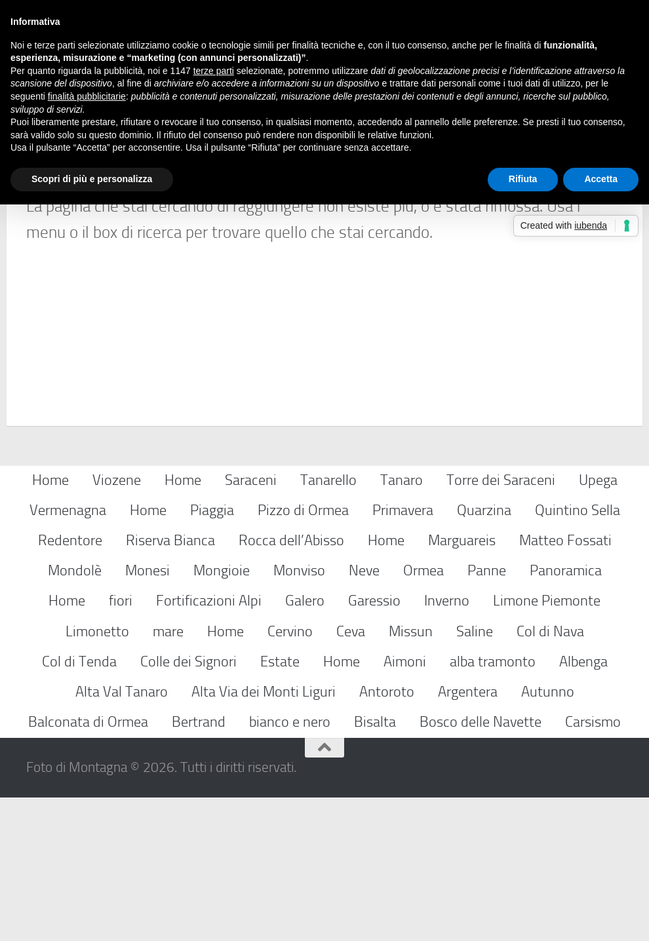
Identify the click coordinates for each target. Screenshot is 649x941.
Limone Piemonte (546, 745)
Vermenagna (68, 654)
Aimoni (405, 805)
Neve (364, 714)
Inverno (446, 745)
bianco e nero (289, 865)
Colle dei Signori (188, 805)
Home (50, 623)
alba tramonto (493, 805)
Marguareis (462, 684)
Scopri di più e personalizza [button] (91, 179)
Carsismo (593, 865)
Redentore (70, 684)
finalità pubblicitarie (87, 96)
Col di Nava (550, 775)
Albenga (583, 805)
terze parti (213, 71)
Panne (486, 714)
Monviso (299, 714)
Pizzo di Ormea (303, 654)
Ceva (350, 775)
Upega (598, 623)
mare (168, 775)
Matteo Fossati (565, 684)
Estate (280, 805)
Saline (474, 775)
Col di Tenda (79, 805)
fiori (120, 745)
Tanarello (328, 623)
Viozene (116, 623)
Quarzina (484, 654)
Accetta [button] (601, 179)
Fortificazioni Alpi (209, 745)
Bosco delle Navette (480, 865)
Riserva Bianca (170, 684)
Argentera (468, 835)
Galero (304, 745)
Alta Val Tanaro (121, 835)
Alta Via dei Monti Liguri (263, 835)
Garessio (374, 745)
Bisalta (375, 865)
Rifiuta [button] (523, 179)
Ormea (423, 714)
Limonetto (97, 775)
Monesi (147, 714)
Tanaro (401, 623)
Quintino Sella (577, 654)
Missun (411, 775)
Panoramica (566, 714)
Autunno (547, 835)
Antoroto (386, 835)
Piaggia (212, 654)
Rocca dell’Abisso (291, 684)
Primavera (402, 654)
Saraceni (251, 623)
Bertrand (199, 865)
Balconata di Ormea (88, 865)
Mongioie (221, 714)
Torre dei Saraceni (500, 623)
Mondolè (75, 714)
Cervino (290, 775)
